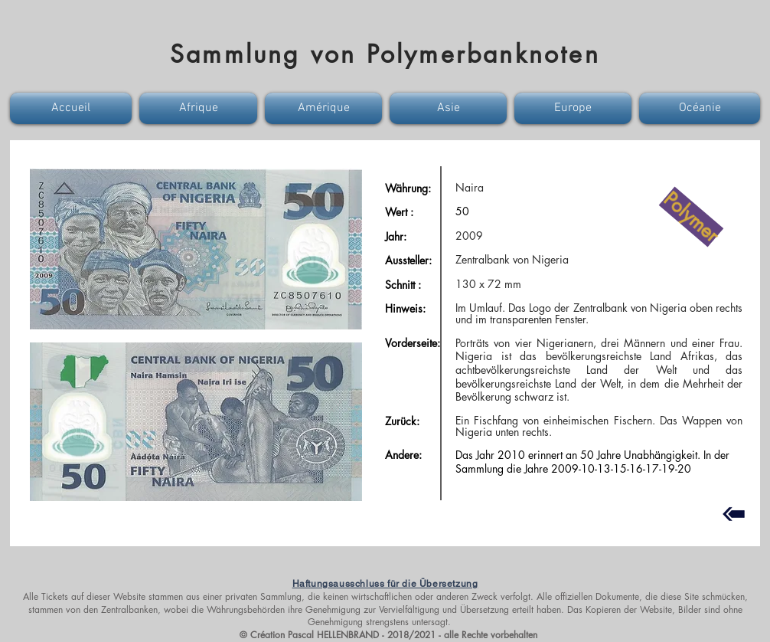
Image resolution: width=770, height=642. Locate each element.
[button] (72, 108)
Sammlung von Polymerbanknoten (385, 54)
